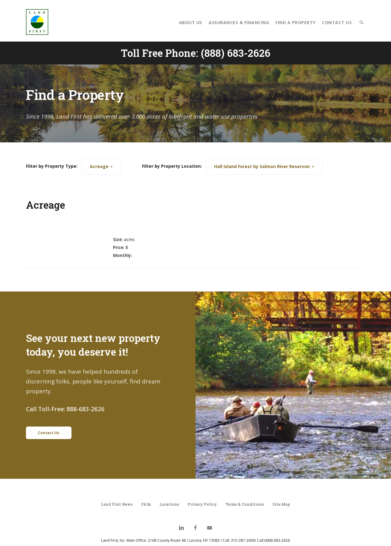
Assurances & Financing (239, 22)
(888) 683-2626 (235, 53)
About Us (190, 22)
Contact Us (337, 22)
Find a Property (296, 22)
